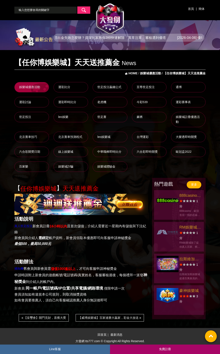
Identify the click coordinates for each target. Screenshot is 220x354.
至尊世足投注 (146, 87)
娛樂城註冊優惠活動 (188, 119)
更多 (194, 184)
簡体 (202, 9)
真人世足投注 (23, 226)
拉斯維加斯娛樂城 (189, 259)
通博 (179, 87)
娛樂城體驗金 (106, 166)
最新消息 (116, 335)
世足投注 (25, 117)
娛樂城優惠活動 (29, 87)
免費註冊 (165, 349)
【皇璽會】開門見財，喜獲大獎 (43, 317)
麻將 (140, 117)
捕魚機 (18, 268)
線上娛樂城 (65, 151)
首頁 (191, 9)
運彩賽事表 (183, 102)
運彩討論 (25, 102)
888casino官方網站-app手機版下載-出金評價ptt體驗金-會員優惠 (190, 196)
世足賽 (101, 117)
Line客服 (55, 349)
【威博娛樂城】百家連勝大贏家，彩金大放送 (109, 317)
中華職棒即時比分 (109, 151)
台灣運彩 (143, 137)
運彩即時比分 (67, 102)
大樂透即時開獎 (186, 137)
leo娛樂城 (103, 137)
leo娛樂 (63, 117)
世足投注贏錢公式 (109, 87)
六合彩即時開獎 (147, 151)
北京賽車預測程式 (70, 137)
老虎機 (101, 102)
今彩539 (142, 102)
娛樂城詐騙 (65, 166)
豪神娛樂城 (189, 290)
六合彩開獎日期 (29, 151)
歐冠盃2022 (183, 151)
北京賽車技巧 (28, 137)
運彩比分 (64, 87)
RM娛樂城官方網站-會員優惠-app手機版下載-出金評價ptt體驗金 (190, 227)
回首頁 (102, 335)
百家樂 (23, 166)
